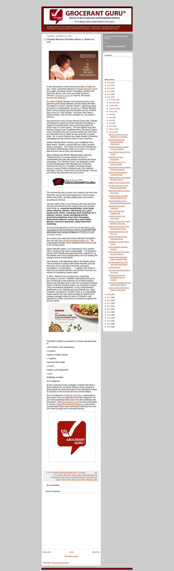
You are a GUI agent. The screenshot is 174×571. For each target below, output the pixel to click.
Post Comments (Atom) (60, 563)
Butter (79, 475)
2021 (109, 97)
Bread (74, 475)
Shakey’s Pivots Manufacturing (119, 183)
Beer (69, 475)
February (112, 129)
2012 (109, 318)
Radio (83, 479)
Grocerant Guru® (62, 95)
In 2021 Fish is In (114, 267)
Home (71, 552)
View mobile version (71, 556)
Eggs (67, 477)
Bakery (60, 475)
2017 (109, 303)
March (111, 126)
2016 (109, 306)
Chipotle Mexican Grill (85, 89)
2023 (109, 91)
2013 (109, 315)
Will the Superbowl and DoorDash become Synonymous (117, 142)
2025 (109, 85)
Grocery (58, 479)
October (112, 106)
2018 (109, 300)
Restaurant (89, 479)
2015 (109, 309)
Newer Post (47, 552)
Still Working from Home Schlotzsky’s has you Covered (117, 278)
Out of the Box (76, 395)
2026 (109, 82)
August (111, 111)
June (111, 117)
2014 (109, 312)
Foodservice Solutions (56, 98)
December (113, 100)
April (111, 123)
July (110, 114)
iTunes (68, 479)
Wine (96, 479)
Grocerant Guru (91, 477)
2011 (109, 321)
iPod (63, 479)
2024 (109, 88)
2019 (109, 297)
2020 (109, 294)
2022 (109, 94)
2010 (109, 324)
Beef (65, 475)
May (110, 120)
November (113, 103)
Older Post (95, 552)
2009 (109, 327)
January (112, 132)
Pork (78, 479)
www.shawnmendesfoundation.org (74, 240)
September (113, 109)
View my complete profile (115, 46)
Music (74, 479)
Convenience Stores (58, 477)
